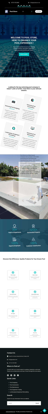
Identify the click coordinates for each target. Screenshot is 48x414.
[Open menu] (23, 11)
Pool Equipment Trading (16, 389)
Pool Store (13, 11)
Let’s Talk (38, 11)
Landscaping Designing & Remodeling (19, 392)
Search (37, 403)
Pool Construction (14, 385)
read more (23, 54)
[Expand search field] (32, 11)
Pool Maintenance (14, 387)
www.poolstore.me (10, 411)
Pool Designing (13, 382)
